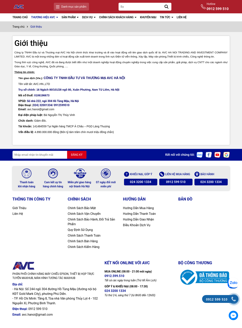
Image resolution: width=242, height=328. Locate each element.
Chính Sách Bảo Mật (82, 208)
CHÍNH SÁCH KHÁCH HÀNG (116, 17)
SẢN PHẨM (69, 17)
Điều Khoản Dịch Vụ (136, 225)
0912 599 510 (176, 182)
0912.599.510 (114, 276)
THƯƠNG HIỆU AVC (43, 17)
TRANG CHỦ (20, 17)
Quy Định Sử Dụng (80, 230)
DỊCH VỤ (87, 17)
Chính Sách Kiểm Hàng (84, 247)
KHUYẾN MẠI (148, 17)
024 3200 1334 (140, 182)
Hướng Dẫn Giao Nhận (138, 219)
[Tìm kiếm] (166, 7)
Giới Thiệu (19, 208)
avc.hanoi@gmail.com (37, 314)
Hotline (218, 6)
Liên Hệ (18, 214)
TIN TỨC (165, 17)
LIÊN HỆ (182, 17)
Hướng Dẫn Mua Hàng (138, 208)
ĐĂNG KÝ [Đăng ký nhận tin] (77, 154)
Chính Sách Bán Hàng (83, 241)
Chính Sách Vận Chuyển (84, 214)
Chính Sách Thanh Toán (84, 235)
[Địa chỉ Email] (49, 155)
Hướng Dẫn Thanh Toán (139, 214)
